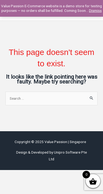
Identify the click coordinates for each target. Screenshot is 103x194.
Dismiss (95, 10)
